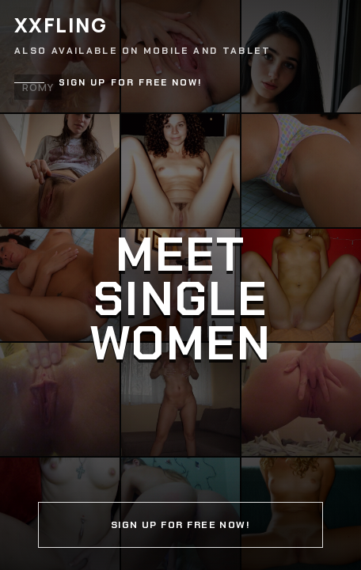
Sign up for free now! (131, 83)
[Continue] (180, 285)
